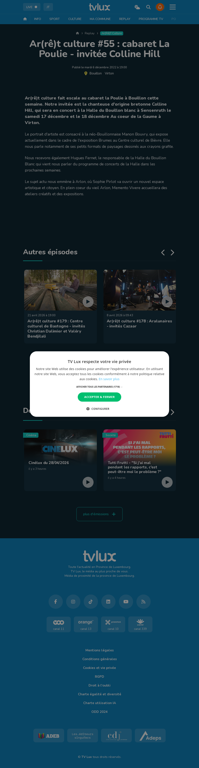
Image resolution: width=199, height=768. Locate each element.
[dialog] (99, 384)
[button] (99, 387)
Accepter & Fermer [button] (99, 397)
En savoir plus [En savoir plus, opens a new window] (109, 379)
